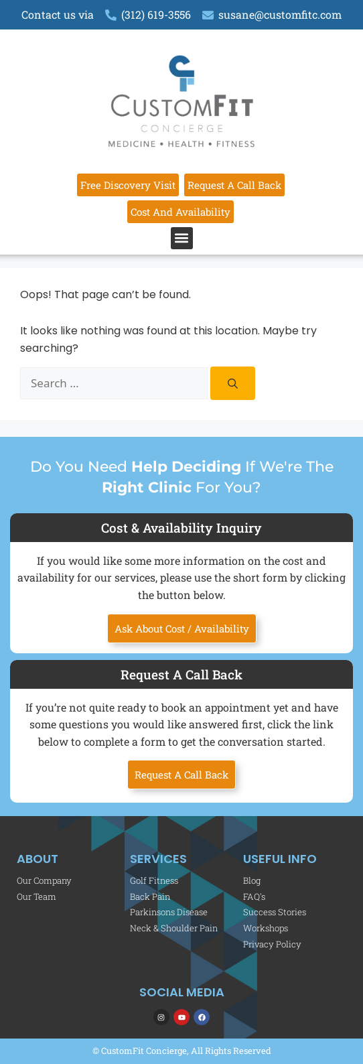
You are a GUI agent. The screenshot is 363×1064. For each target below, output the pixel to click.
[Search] (232, 383)
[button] (182, 238)
